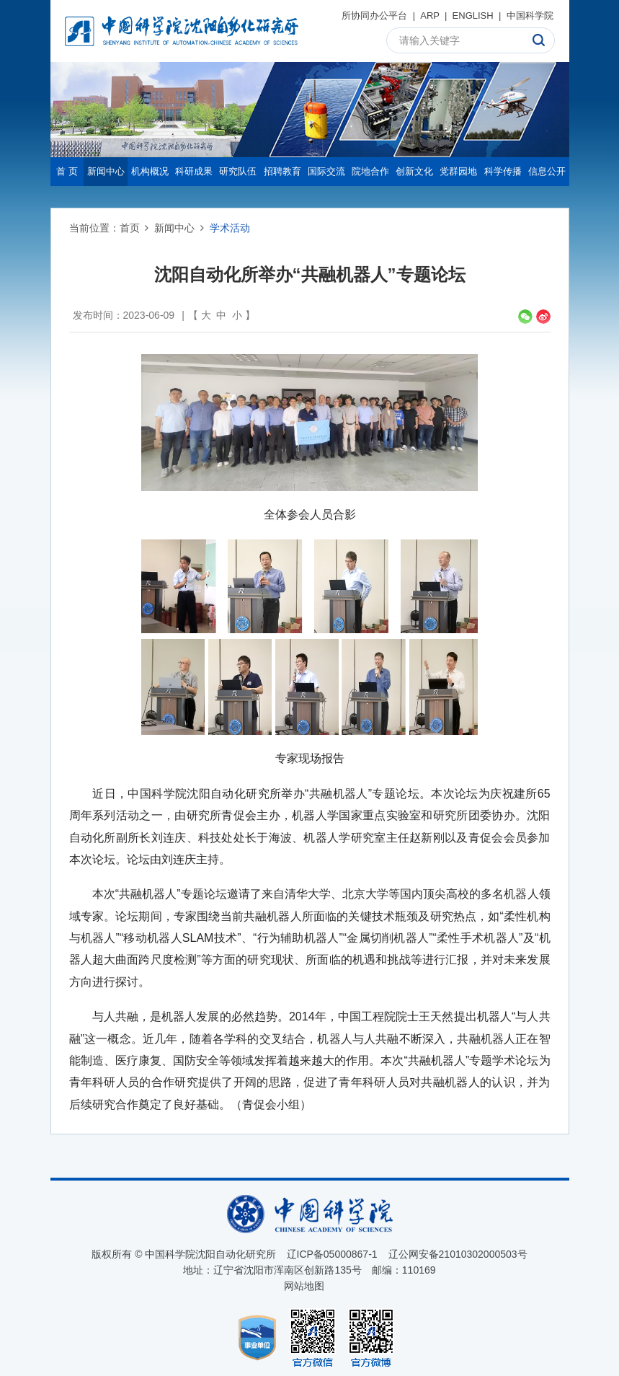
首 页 (67, 171)
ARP (430, 15)
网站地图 (304, 1286)
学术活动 (230, 228)
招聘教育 (282, 171)
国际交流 (326, 171)
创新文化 (414, 171)
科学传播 (503, 171)
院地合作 (370, 171)
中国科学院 (530, 15)
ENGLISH (473, 15)
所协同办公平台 (374, 15)
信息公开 (547, 171)
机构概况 (150, 171)
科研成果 (194, 171)
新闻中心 (106, 171)
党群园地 (458, 171)
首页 (130, 228)
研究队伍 (238, 171)
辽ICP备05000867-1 (332, 1254)
